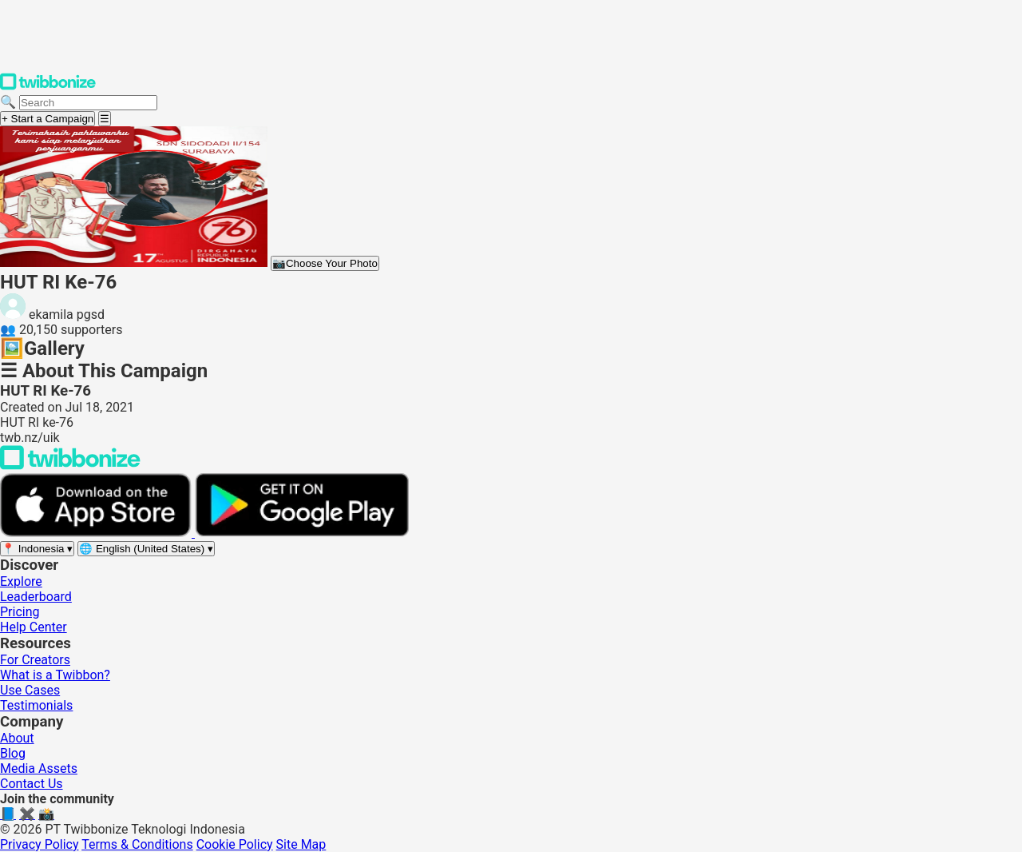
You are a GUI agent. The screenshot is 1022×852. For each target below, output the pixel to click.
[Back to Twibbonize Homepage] (70, 465)
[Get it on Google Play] (302, 532)
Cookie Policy (234, 844)
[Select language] (146, 548)
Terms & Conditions (137, 844)
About (17, 738)
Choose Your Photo (325, 263)
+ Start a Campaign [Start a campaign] (47, 119)
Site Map (301, 844)
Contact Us (31, 783)
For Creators (35, 659)
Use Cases (30, 690)
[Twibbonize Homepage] (48, 86)
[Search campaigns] (88, 102)
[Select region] (37, 548)
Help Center (33, 627)
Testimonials (36, 705)
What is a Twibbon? (55, 675)
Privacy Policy (39, 844)
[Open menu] (104, 118)
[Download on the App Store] (97, 532)
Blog (13, 753)
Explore (21, 581)
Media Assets (38, 768)
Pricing (20, 611)
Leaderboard (36, 596)
